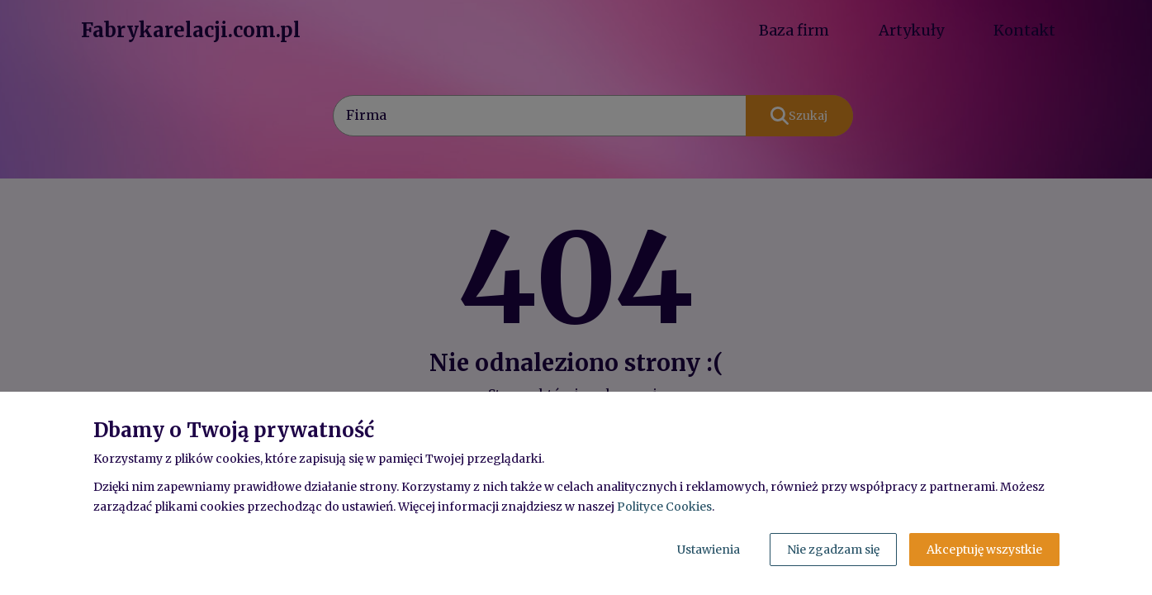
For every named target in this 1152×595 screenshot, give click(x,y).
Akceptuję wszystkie (984, 549)
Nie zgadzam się (833, 549)
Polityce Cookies (664, 506)
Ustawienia (708, 549)
